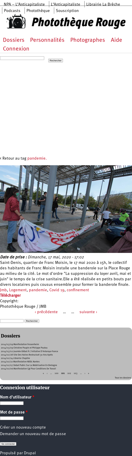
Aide (116, 40)
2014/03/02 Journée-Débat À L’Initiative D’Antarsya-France (29, 351)
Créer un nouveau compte (23, 428)
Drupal (30, 453)
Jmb (3, 290)
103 (75, 373)
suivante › (88, 312)
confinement (78, 290)
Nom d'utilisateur (17, 397)
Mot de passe (14, 412)
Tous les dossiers (123, 378)
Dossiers (13, 40)
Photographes (87, 40)
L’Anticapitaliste (65, 5)
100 (56, 373)
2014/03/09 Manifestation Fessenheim (20, 344)
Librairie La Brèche (103, 5)
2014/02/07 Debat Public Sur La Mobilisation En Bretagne (29, 365)
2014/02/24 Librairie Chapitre (15, 358)
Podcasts (12, 11)
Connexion (16, 49)
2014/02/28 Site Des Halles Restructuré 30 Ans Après (27, 355)
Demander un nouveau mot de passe (33, 434)
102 (69, 373)
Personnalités (47, 40)
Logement (18, 290)
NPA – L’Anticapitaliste (24, 5)
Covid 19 (56, 290)
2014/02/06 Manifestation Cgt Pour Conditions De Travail (28, 369)
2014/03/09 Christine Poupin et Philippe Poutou (24, 348)
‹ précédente (46, 312)
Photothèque (38, 11)
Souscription (67, 11)
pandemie (38, 290)
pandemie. (37, 159)
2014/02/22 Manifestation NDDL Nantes (20, 362)
